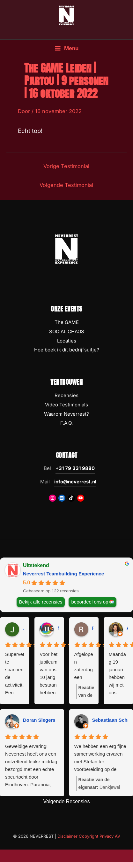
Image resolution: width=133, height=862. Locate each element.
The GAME (67, 322)
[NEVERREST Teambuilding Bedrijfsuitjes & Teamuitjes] (67, 15)
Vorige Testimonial (66, 166)
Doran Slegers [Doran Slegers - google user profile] (39, 720)
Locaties (66, 341)
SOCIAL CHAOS (66, 331)
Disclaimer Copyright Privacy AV (88, 836)
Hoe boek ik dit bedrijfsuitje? (66, 350)
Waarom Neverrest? (66, 414)
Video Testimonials (66, 405)
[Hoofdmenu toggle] (66, 48)
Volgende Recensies (66, 801)
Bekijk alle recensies (41, 601)
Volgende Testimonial (66, 185)
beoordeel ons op (89, 601)
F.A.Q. (66, 423)
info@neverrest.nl (75, 482)
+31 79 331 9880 (75, 468)
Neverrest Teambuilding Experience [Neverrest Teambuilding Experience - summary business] (63, 573)
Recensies (66, 395)
